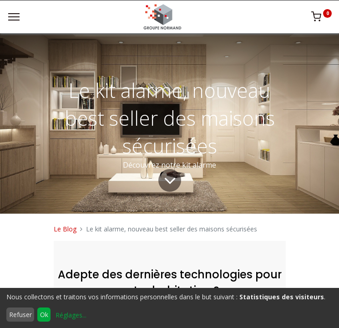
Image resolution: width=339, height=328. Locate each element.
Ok (44, 314)
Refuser (20, 314)
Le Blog (65, 229)
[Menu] (13, 17)
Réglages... (71, 315)
